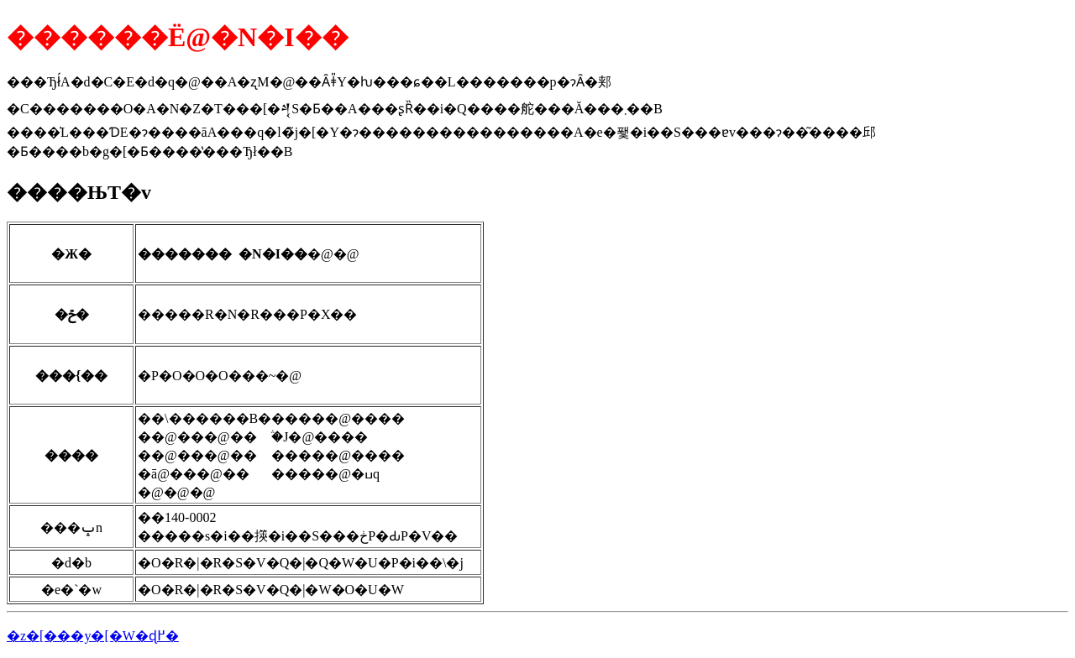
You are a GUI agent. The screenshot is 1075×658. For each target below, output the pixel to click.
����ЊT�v (79, 192)
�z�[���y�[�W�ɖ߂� (93, 636)
